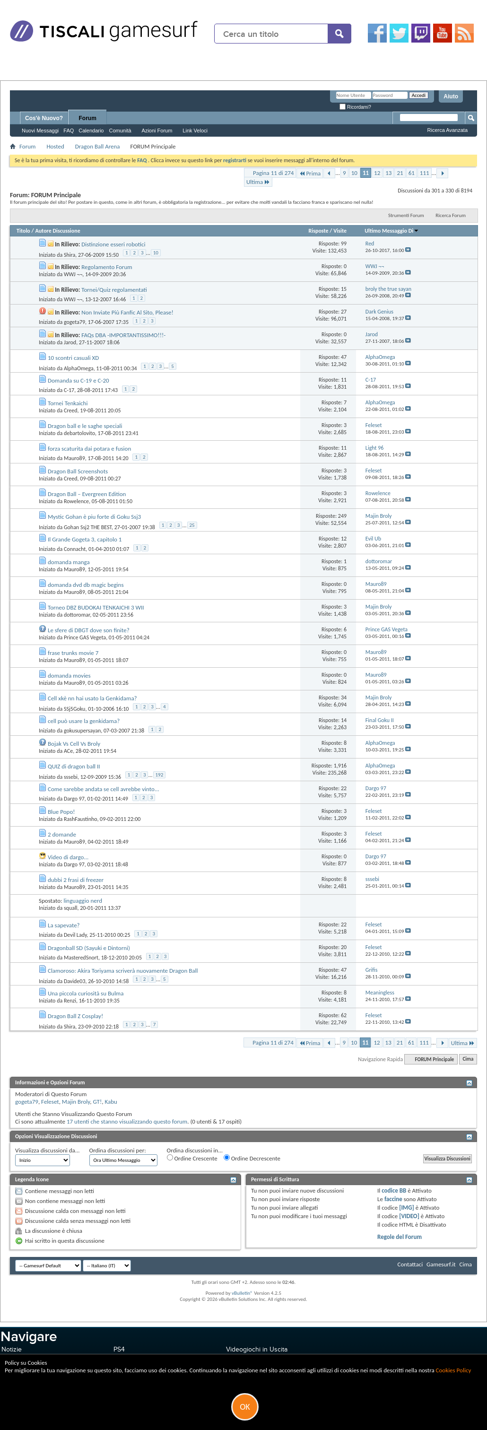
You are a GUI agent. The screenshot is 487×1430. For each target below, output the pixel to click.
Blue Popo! (61, 811)
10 (354, 172)
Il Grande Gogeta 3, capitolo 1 (85, 539)
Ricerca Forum (450, 215)
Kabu (110, 1101)
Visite (340, 230)
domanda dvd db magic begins (86, 584)
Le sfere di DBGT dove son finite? (89, 630)
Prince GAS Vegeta (85, 637)
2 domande (62, 834)
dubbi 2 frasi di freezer (76, 879)
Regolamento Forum (106, 266)
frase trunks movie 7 (73, 652)
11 (366, 172)
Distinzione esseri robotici (113, 244)
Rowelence (76, 501)
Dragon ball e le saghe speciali (85, 425)
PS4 (119, 1349)
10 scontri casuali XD (73, 357)
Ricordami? (355, 107)
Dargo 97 (74, 798)
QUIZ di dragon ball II (74, 766)
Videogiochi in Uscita (256, 1349)
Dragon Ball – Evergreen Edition (87, 493)
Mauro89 (74, 458)
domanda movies (69, 675)
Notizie (11, 1349)
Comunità (120, 130)
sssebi (71, 776)
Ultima (258, 181)
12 (377, 172)
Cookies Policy (453, 1370)
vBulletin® (242, 1293)
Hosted (55, 146)
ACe (68, 751)
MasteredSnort (81, 957)
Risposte (318, 230)
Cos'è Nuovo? (44, 118)
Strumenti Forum (406, 215)
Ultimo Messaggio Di (392, 230)
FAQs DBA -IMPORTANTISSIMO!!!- (123, 335)
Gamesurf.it (440, 1264)
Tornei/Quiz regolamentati (114, 289)
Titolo (23, 230)
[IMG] (406, 1207)
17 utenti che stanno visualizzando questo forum (127, 1121)
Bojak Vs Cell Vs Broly (74, 743)
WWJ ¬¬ (73, 274)
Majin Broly (76, 1101)
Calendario (91, 130)
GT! (97, 1101)
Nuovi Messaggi (40, 130)
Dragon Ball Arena (97, 146)
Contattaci (410, 1264)
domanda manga (69, 562)
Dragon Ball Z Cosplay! (75, 1016)
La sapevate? (64, 925)
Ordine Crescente (192, 1158)
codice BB (394, 1190)
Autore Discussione (57, 230)
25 (192, 525)
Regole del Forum (399, 1236)
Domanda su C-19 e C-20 (78, 380)
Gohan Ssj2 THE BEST (88, 526)
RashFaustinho (80, 819)
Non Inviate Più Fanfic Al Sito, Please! (127, 312)
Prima (310, 173)
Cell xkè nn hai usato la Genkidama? (92, 698)
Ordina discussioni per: (117, 1150)
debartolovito (79, 433)
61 (412, 172)
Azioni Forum (157, 130)
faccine (393, 1199)
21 (400, 172)
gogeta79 (74, 322)
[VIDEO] (409, 1216)
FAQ (68, 130)
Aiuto (451, 96)
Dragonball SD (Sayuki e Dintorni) (89, 947)
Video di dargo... (68, 857)
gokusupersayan (82, 730)
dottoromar (77, 614)
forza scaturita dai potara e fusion (89, 448)
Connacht (75, 549)
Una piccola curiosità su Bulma (86, 993)
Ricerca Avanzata (447, 130)
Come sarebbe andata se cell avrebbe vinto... (103, 789)
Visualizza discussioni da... (47, 1150)
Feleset (50, 1101)
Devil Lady (75, 935)
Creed (71, 410)
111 (424, 172)
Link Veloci (195, 130)
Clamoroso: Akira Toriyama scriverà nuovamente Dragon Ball (123, 970)
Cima (467, 1059)
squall (71, 908)
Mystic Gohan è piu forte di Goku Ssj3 (94, 516)
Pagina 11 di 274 (273, 172)
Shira (69, 254)
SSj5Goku (75, 708)
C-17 (69, 390)
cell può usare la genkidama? (84, 720)
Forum (87, 118)
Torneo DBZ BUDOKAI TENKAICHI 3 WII (96, 607)
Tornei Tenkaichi (67, 403)
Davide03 (75, 980)
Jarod (70, 342)
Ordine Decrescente (252, 1158)
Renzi (70, 1000)
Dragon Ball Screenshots (78, 471)
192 (160, 775)
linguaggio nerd (82, 900)
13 (388, 172)
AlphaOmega (79, 368)
